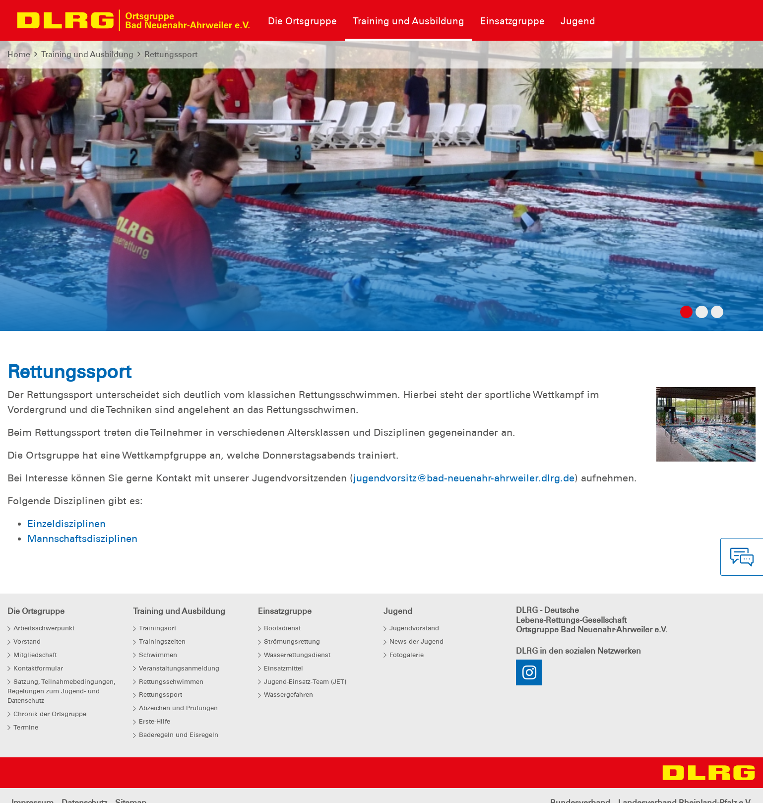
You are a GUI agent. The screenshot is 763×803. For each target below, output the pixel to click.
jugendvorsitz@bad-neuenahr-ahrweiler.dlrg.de (463, 478)
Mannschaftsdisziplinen (82, 538)
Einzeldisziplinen (66, 524)
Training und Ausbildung (87, 54)
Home (18, 54)
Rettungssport (170, 54)
